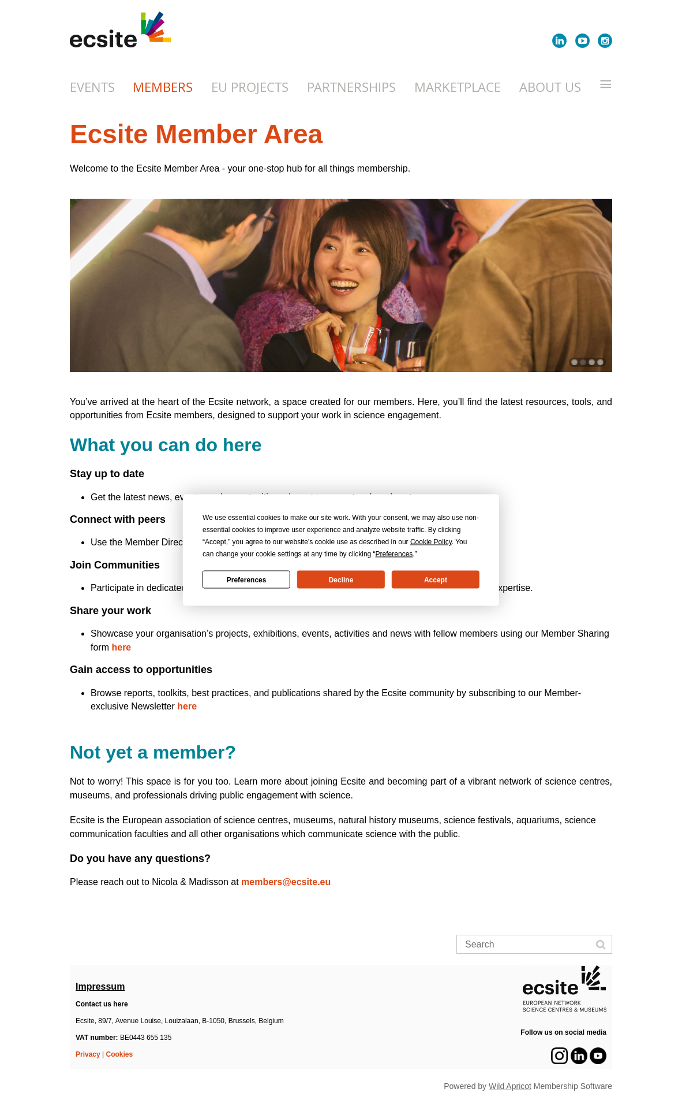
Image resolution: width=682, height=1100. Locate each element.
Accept (435, 579)
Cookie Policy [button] (431, 542)
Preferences (247, 579)
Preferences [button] (394, 554)
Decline (341, 579)
